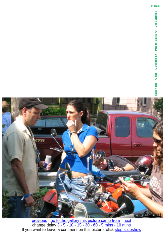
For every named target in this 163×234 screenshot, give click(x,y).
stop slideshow (128, 229)
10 (71, 225)
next (127, 220)
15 (79, 225)
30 (87, 225)
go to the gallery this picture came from (85, 220)
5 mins (107, 225)
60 (95, 225)
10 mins (124, 225)
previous (39, 220)
